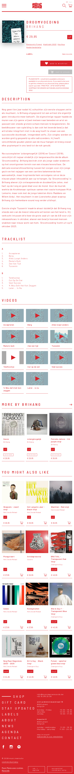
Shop (19, 696)
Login (70, 2)
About (9, 720)
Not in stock (60, 72)
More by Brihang (21, 404)
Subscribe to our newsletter (50, 736)
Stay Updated (19, 708)
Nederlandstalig (33, 47)
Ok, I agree (36, 769)
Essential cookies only (59, 769)
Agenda (10, 732)
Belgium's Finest (34, 44)
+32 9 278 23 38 (44, 696)
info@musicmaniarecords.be (50, 694)
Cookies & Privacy (10, 762)
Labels (10, 714)
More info (5, 770)
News (8, 726)
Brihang (35, 26)
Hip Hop (61, 44)
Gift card (14, 702)
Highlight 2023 (50, 44)
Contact (12, 738)
